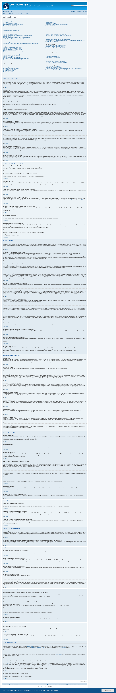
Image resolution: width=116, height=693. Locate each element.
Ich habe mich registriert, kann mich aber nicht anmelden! (13, 24)
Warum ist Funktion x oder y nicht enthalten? (53, 67)
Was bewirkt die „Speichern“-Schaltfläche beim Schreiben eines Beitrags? (16, 58)
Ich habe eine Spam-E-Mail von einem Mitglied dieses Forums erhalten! (58, 35)
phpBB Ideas (59, 654)
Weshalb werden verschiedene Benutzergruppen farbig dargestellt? (57, 26)
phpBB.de (81, 199)
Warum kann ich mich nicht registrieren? (10, 23)
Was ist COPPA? (6, 22)
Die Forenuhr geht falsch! (7, 36)
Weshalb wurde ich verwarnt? (8, 56)
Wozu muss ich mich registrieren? (9, 21)
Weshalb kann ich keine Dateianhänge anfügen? (11, 55)
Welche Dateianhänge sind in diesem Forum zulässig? (55, 61)
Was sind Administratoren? (50, 21)
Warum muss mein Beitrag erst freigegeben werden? (12, 59)
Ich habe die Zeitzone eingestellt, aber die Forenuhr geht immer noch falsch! (16, 37)
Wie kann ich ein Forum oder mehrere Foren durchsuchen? (56, 45)
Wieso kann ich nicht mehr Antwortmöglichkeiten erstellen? (13, 51)
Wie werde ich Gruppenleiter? (50, 25)
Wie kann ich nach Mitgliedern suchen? (52, 48)
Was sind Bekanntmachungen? (8, 70)
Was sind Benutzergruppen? (50, 23)
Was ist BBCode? (6, 64)
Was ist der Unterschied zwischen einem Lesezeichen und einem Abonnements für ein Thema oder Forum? (64, 53)
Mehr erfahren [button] (54, 690)
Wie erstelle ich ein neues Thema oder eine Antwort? (12, 47)
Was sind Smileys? (6, 67)
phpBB (41, 686)
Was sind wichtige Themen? (8, 71)
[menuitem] (10, 11)
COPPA (67, 111)
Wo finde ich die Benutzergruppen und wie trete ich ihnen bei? (56, 24)
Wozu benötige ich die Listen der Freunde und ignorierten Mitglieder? (57, 39)
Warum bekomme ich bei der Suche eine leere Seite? (55, 47)
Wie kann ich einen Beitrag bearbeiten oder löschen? (12, 48)
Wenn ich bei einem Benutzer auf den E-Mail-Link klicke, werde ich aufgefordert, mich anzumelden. (21, 43)
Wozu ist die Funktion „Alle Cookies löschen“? (11, 30)
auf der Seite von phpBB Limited (37, 647)
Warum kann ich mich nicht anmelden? (10, 25)
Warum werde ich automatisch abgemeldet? (11, 29)
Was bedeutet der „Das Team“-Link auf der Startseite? (55, 29)
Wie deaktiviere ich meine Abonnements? (52, 57)
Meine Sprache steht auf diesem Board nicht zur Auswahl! (13, 38)
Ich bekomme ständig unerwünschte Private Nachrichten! (55, 34)
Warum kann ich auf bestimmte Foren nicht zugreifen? (12, 54)
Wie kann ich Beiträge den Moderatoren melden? (11, 57)
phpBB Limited (72, 199)
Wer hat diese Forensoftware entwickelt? (52, 66)
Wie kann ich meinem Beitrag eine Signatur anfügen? (12, 49)
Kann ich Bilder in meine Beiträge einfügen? (11, 68)
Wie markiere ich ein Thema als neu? (9, 60)
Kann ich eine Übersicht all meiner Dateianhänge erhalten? (56, 62)
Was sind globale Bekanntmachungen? (10, 69)
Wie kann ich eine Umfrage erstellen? (9, 50)
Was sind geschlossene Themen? (9, 72)
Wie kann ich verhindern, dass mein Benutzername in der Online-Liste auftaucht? (17, 35)
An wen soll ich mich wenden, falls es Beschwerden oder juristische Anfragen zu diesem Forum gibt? (63, 68)
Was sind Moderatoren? (49, 22)
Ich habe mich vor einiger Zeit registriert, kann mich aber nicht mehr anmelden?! (17, 26)
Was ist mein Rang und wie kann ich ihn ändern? (11, 42)
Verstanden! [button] (108, 690)
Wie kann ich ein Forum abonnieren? (52, 56)
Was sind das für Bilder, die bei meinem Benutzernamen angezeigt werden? (16, 39)
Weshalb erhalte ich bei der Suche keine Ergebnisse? (55, 46)
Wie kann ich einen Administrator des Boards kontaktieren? (56, 69)
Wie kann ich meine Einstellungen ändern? (10, 34)
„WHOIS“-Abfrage (8, 663)
